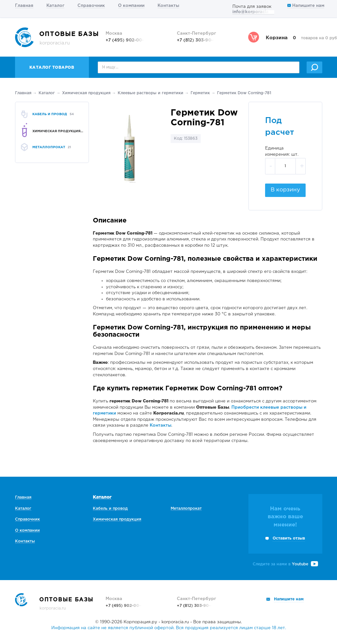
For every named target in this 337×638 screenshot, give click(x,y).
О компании (131, 6)
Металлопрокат (186, 508)
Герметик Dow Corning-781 (244, 93)
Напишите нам (305, 6)
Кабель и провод (110, 508)
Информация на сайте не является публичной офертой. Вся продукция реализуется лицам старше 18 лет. (168, 628)
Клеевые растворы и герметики (150, 93)
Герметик (200, 93)
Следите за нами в (285, 564)
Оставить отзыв (289, 538)
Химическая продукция (86, 93)
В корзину (285, 189)
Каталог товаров (52, 67)
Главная (24, 6)
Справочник (91, 6)
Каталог (55, 6)
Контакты (168, 6)
